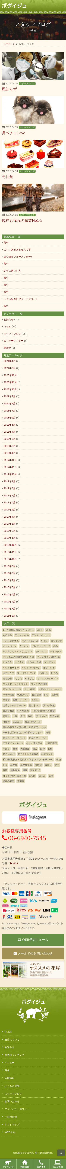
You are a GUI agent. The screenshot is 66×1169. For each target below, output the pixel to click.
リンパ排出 (30, 689)
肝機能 (38, 765)
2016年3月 (9, 608)
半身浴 (6, 700)
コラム (7, 326)
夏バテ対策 (49, 705)
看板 (50, 748)
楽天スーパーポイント (14, 738)
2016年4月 (9, 601)
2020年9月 (9, 403)
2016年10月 (10, 559)
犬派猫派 (25, 748)
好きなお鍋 (8, 711)
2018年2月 (9, 446)
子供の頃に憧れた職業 (43, 711)
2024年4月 (9, 361)
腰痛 (25, 770)
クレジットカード (41, 646)
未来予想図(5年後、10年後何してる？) (22, 732)
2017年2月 (9, 530)
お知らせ (9, 319)
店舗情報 (9, 1078)
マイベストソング (26, 673)
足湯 (51, 775)
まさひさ (43, 673)
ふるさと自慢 (34, 662)
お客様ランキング (14, 1054)
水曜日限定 (51, 743)
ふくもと (19, 662)
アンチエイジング (41, 635)
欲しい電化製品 (34, 743)
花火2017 (35, 770)
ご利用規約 (11, 1117)
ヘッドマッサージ (31, 667)
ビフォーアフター (13, 340)
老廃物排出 (26, 765)
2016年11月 (10, 552)
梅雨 (48, 732)
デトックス (56, 651)
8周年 (40, 630)
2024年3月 (9, 368)
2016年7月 (9, 580)
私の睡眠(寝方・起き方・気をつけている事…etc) (28, 759)
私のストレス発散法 (28, 754)
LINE (48, 630)
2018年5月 (9, 424)
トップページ (8, 44)
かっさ (44, 640)
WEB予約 (10, 1132)
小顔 (15, 716)
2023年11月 (10, 382)
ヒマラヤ (7, 662)
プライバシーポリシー (17, 1109)
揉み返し (17, 721)
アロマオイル (22, 635)
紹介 (5, 765)
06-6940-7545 (24, 838)
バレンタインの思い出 (48, 657)
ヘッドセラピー (11, 667)
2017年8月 (9, 488)
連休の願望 (8, 781)
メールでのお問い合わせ (33, 953)
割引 (46, 694)
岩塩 (22, 716)
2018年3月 (9, 438)
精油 (58, 759)
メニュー (9, 1062)
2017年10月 (10, 474)
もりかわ (7, 678)
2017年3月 (9, 523)
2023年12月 (10, 375)
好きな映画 (23, 711)
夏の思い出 (34, 705)
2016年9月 (9, 566)
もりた (18, 678)
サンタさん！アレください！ (18, 651)
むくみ (54, 673)
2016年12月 (10, 545)
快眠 (30, 716)
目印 (42, 748)
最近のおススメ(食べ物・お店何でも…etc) (24, 727)
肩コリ (48, 765)
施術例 (7, 347)
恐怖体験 (54, 716)
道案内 (20, 781)
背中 (6, 242)
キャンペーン (10, 646)
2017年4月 (9, 516)
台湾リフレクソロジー (14, 705)
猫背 (35, 748)
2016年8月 (9, 573)
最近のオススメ (33, 721)
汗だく (6, 748)
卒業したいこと (21, 700)
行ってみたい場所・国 (14, 775)
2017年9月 (9, 481)
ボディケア (8, 673)
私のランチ (47, 754)
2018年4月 (9, 431)
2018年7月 (9, 410)
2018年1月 (9, 453)
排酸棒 (6, 721)
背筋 (5, 770)
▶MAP (14, 863)
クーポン (24, 646)
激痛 (15, 748)
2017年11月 (10, 467)
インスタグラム (11, 640)
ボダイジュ (49, 667)
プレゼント (49, 662)
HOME (8, 1031)
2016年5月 (9, 594)
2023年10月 (10, 389)
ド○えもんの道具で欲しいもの (18, 657)
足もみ (42, 775)
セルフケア (41, 651)
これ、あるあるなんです (17, 249)
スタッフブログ (27, 83)
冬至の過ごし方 (12, 270)
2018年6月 (9, 417)
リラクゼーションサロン (15, 684)
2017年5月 (9, 509)
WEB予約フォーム (33, 939)
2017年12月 (10, 460)
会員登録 (36, 694)
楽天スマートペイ (38, 738)
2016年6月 (9, 587)
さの (55, 646)
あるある (7, 635)
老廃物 (13, 765)
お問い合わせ (12, 1101)
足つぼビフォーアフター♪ (18, 256)
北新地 (55, 694)
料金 (7, 1070)
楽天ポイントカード (13, 743)
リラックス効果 (39, 684)
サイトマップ (12, 1124)
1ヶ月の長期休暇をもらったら (18, 630)
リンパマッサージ (12, 689)
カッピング (56, 640)
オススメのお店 (30, 640)
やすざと (29, 678)
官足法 (6, 716)
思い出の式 (41, 716)
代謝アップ (23, 694)
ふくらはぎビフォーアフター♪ (20, 299)
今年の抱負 (8, 694)
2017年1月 (9, 537)
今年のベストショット (50, 689)
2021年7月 (9, 396)
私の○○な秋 (9, 754)
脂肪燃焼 (15, 770)
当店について (12, 1039)
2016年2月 (9, 615)
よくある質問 (12, 1086)
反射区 (35, 700)
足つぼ (32, 775)
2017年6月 (9, 502)
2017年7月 (9, 495)
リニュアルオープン (47, 678)
